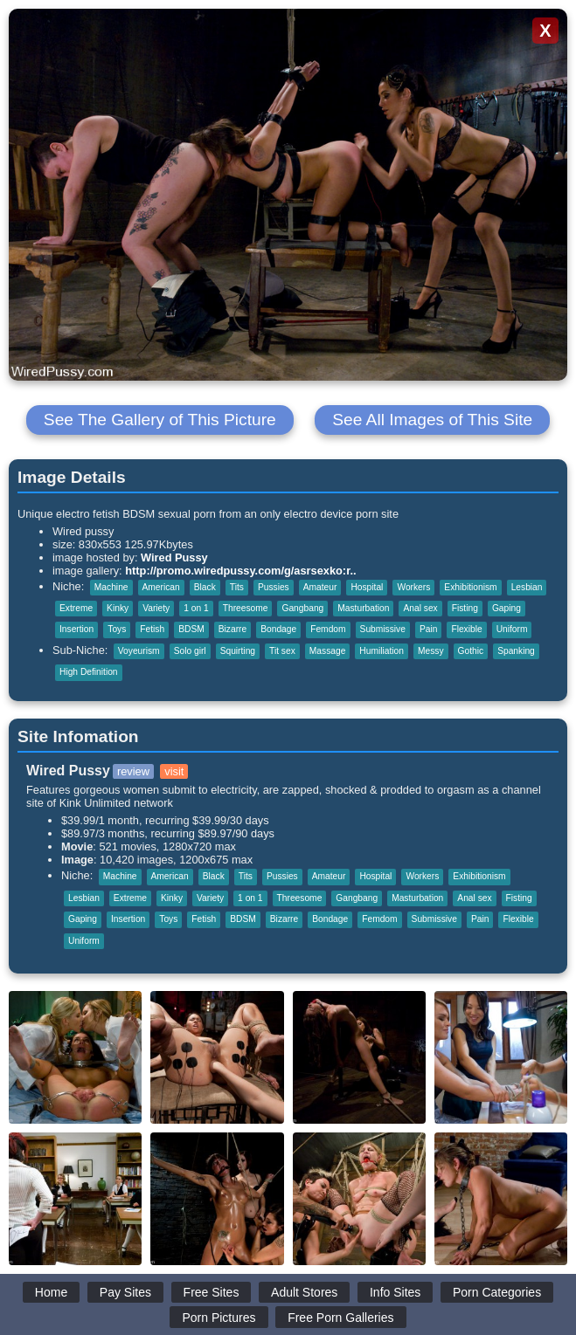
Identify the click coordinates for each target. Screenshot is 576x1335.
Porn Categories (497, 1292)
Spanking (516, 651)
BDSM (191, 629)
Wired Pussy (174, 557)
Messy (431, 651)
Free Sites (211, 1292)
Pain (428, 629)
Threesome (245, 608)
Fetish (152, 629)
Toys (117, 629)
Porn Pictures (218, 1318)
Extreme (76, 608)
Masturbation (363, 608)
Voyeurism (139, 651)
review (133, 771)
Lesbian (527, 587)
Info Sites (395, 1292)
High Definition (88, 672)
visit (174, 771)
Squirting (237, 651)
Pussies (273, 587)
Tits (237, 587)
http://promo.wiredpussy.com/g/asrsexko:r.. (240, 570)
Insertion (76, 629)
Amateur (320, 587)
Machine (111, 587)
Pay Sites (125, 1292)
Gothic (471, 651)
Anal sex (420, 608)
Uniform (512, 629)
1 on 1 (196, 608)
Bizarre (232, 629)
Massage (327, 651)
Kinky (117, 608)
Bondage (278, 629)
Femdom (327, 629)
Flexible (466, 629)
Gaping (506, 608)
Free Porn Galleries (340, 1318)
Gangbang (302, 608)
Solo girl (190, 651)
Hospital (366, 587)
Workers (413, 587)
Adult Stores (304, 1292)
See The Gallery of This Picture (160, 419)
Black (205, 587)
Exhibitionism (470, 587)
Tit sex (282, 651)
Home (51, 1292)
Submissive (383, 629)
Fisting (465, 608)
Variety (156, 608)
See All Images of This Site (432, 419)
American (161, 587)
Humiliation (381, 651)
